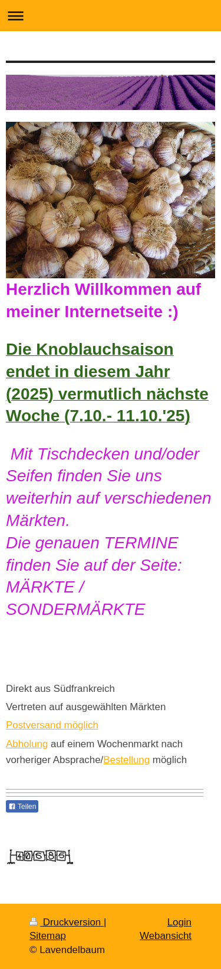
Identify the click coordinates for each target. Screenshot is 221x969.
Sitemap (47, 935)
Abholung (27, 744)
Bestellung (126, 759)
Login (179, 922)
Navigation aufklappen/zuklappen (110, 15)
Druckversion (66, 922)
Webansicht (166, 935)
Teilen (22, 806)
